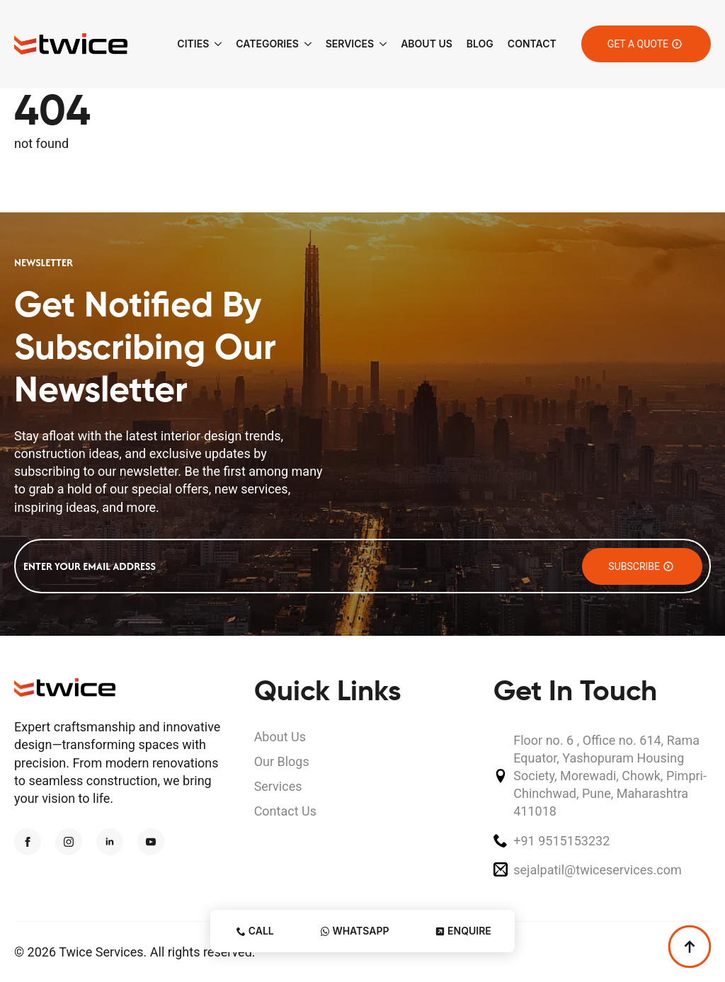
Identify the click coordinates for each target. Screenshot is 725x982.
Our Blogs (281, 761)
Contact (532, 44)
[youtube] (150, 841)
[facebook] (27, 841)
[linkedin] (109, 841)
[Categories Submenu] (305, 44)
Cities (193, 44)
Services (350, 44)
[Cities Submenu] (215, 44)
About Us (426, 44)
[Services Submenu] (380, 44)
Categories (267, 44)
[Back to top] (689, 946)
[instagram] (68, 841)
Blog (480, 44)
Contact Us (285, 811)
